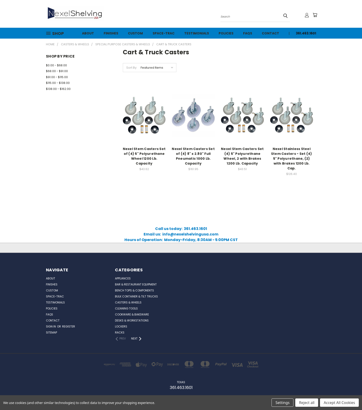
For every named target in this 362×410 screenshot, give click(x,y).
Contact (270, 33)
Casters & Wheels (128, 302)
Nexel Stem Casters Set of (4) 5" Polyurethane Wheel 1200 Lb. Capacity (144, 156)
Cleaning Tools (126, 308)
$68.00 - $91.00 (57, 71)
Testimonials (196, 33)
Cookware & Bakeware (132, 314)
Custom (135, 33)
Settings (282, 402)
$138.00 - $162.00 (58, 89)
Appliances (123, 278)
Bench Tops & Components (134, 290)
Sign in (51, 326)
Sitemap (51, 332)
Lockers (121, 326)
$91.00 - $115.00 (57, 77)
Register (68, 326)
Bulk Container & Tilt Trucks (136, 296)
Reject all (306, 402)
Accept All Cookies (339, 402)
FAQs (247, 33)
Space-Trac (164, 33)
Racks (119, 332)
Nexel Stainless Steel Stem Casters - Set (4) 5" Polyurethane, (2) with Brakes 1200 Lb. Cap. (291, 159)
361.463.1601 (306, 33)
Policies (226, 33)
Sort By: (131, 67)
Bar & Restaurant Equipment (136, 284)
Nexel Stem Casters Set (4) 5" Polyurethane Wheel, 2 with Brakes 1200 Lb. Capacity (242, 156)
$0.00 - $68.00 (56, 65)
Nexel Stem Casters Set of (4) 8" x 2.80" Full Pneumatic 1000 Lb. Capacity (193, 156)
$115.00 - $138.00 (58, 83)
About (88, 33)
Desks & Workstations (132, 320)
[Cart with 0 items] (315, 15)
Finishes (111, 33)
